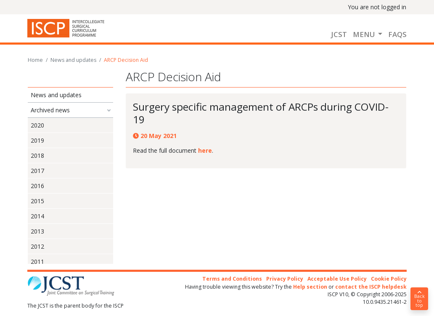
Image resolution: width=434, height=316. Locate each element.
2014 (37, 216)
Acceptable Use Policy (337, 278)
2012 (37, 246)
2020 (37, 125)
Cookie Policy (389, 278)
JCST (339, 34)
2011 (37, 262)
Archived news (50, 110)
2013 (37, 231)
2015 (37, 201)
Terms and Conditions (232, 278)
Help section (310, 286)
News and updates (73, 60)
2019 (37, 140)
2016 (37, 186)
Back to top (419, 299)
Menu (364, 34)
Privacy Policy (284, 278)
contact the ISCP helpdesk (371, 286)
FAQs (397, 34)
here (205, 150)
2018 (37, 155)
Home (35, 60)
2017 (37, 171)
